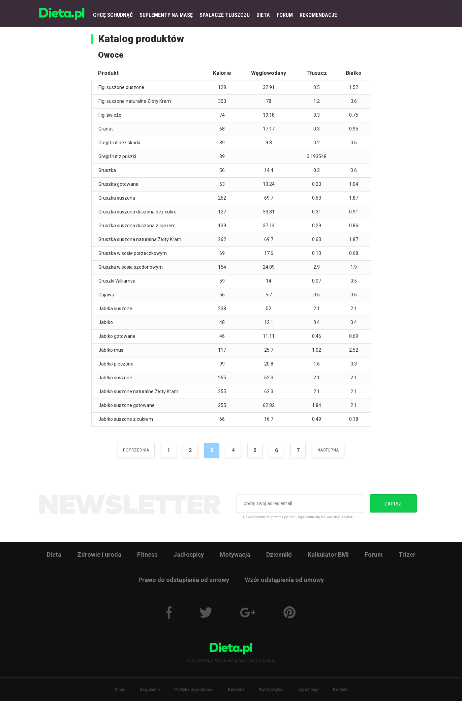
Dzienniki (279, 554)
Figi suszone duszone (121, 87)
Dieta (54, 554)
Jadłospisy (188, 554)
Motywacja (235, 554)
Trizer (407, 554)
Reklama (236, 689)
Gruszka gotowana (118, 184)
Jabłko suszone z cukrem (125, 419)
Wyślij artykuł (271, 689)
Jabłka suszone (115, 308)
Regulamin (150, 689)
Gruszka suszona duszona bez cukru (137, 211)
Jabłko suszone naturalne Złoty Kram (138, 391)
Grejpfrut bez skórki (119, 142)
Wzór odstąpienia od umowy (284, 579)
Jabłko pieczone (115, 364)
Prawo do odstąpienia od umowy (183, 579)
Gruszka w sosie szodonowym (130, 267)
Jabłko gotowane (116, 336)
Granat (105, 129)
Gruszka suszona (116, 198)
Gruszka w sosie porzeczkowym (132, 253)
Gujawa (106, 294)
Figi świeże (109, 115)
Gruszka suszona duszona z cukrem (137, 225)
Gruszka (107, 170)
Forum (374, 554)
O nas (119, 689)
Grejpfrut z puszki (117, 156)
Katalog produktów (141, 39)
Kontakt (340, 689)
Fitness (147, 554)
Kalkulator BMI (328, 554)
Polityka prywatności (193, 689)
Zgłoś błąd (308, 689)
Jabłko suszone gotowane (126, 405)
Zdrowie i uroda (99, 554)
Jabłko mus (110, 350)
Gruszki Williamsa (116, 281)
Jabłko (105, 322)
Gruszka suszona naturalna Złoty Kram (139, 239)
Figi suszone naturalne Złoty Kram (134, 101)
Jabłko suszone (115, 377)
